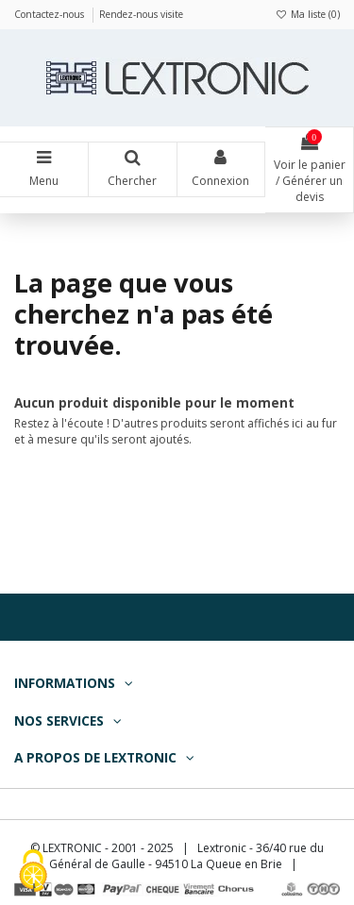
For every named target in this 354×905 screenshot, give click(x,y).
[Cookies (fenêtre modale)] (33, 872)
